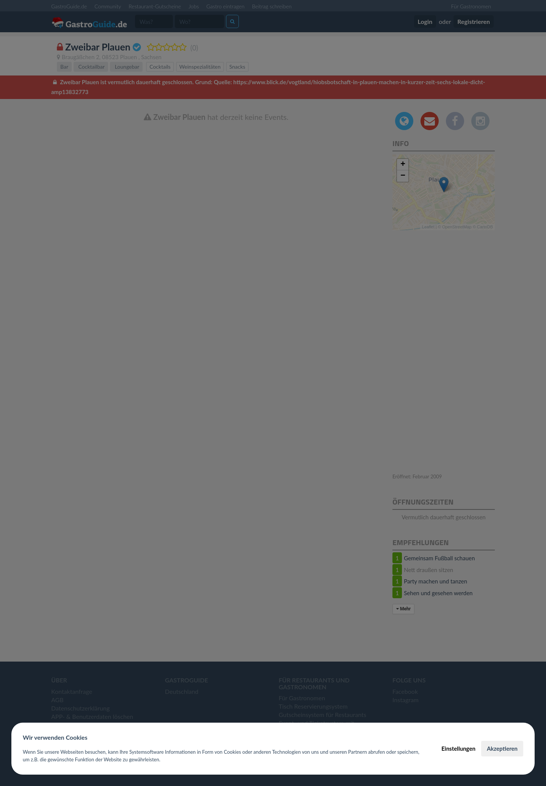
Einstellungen (458, 748)
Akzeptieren (502, 748)
